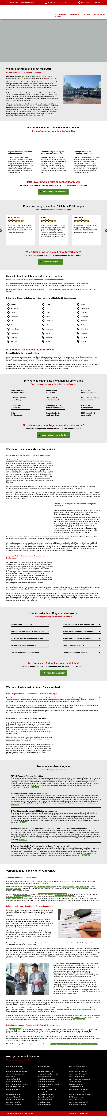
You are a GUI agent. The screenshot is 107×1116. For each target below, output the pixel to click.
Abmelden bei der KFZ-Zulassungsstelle (75, 887)
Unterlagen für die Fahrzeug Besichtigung (52, 894)
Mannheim (49, 337)
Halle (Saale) (15, 329)
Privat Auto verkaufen (76, 1084)
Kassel (48, 304)
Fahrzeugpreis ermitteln (22, 896)
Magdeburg (49, 329)
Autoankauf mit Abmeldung (77, 1071)
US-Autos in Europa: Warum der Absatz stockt (29, 793)
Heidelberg (14, 333)
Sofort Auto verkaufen (13, 1102)
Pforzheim (84, 321)
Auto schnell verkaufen (45, 1076)
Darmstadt (14, 317)
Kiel (47, 308)
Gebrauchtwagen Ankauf (46, 1071)
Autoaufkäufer (10, 1076)
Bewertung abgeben (52, 262)
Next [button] (106, 230)
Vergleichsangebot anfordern (55, 435)
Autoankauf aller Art (44, 1087)
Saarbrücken (85, 329)
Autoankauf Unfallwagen (14, 1104)
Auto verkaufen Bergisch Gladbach (17, 1071)
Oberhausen (85, 308)
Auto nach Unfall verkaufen (78, 1066)
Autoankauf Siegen (75, 1081)
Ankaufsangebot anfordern (55, 192)
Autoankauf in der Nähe (76, 1076)
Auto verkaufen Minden (45, 1094)
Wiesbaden (84, 333)
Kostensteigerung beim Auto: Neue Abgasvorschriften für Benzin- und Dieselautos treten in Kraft (49, 828)
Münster (48, 341)
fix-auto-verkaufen (15, 1029)
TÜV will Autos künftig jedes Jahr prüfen (27, 776)
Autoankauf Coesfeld (13, 1079)
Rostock (83, 325)
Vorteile (72, 14)
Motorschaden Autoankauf (77, 1104)
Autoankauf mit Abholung (14, 1081)
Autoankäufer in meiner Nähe (47, 1089)
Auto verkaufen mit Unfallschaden (80, 1079)
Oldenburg (84, 312)
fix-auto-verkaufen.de (25, 1113)
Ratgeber (97, 14)
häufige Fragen (84, 14)
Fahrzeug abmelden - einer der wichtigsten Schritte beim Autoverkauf (74, 1044)
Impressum (73, 1113)
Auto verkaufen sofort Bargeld (78, 1089)
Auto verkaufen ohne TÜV (77, 1092)
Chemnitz (14, 312)
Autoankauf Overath (44, 1104)
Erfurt (12, 321)
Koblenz (48, 312)
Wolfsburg (84, 337)
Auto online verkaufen (45, 1099)
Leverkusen (49, 321)
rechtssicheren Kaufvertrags (44, 887)
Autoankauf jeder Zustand (14, 1069)
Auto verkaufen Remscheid (78, 1074)
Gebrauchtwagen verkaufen (15, 1087)
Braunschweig (15, 308)
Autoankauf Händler (44, 1102)
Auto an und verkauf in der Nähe (48, 1074)
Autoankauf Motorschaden (46, 1079)
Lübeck (48, 325)
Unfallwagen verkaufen (13, 1094)
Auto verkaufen (45, 14)
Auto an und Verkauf (75, 1069)
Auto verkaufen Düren (13, 1089)
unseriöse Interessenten (14, 898)
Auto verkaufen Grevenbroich (15, 1099)
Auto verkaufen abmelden (46, 1081)
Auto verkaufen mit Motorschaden (80, 1094)
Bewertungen (60, 14)
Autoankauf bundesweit (13, 1092)
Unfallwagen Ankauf (44, 1092)
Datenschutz (83, 1113)
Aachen (13, 304)
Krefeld (48, 317)
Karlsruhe (14, 341)
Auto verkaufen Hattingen (46, 1069)
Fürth (12, 325)
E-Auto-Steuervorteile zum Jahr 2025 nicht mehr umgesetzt (34, 811)
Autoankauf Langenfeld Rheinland (48, 1084)
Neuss (83, 304)
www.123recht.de (79, 1019)
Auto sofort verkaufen (44, 1066)
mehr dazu (35, 787)
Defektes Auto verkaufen (77, 1097)
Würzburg (84, 341)
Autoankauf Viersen (75, 1099)
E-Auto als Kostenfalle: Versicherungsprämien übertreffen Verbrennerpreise (40, 846)
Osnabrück (84, 317)
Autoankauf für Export (76, 1087)
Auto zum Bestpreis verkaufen (15, 1074)
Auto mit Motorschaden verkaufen (17, 1084)
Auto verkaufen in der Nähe (15, 1066)
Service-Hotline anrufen (54, 673)
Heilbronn (14, 337)
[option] (20, 230)
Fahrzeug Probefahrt (13, 889)
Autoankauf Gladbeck (13, 1097)
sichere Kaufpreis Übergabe (64, 896)
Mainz (48, 333)
